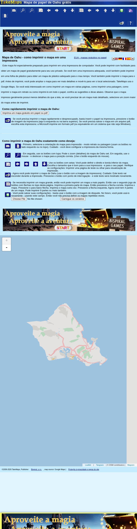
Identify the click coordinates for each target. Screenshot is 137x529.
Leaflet (88, 465)
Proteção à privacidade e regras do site (83, 469)
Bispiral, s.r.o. (36, 469)
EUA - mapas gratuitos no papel (90, 57)
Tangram (100, 465)
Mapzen (130, 465)
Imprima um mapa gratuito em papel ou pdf (24, 113)
